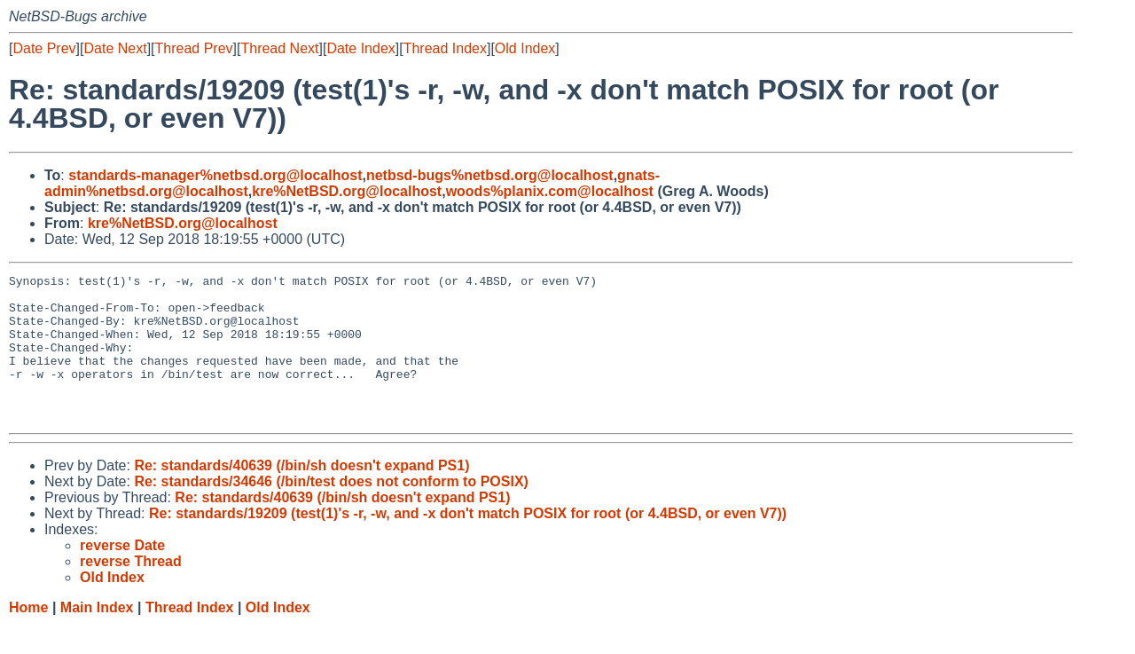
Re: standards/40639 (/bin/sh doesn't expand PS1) (301, 494)
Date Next (114, 48)
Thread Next (279, 48)
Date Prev (43, 48)
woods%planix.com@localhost (550, 191)
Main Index (97, 636)
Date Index (360, 48)
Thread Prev (194, 48)
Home (28, 636)
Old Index (525, 48)
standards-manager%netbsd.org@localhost (215, 175)
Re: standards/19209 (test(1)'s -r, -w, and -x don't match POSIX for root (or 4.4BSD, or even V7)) (468, 542)
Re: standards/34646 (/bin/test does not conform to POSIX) (331, 510)
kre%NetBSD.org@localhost (347, 191)
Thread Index (445, 48)
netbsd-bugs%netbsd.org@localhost (490, 175)
